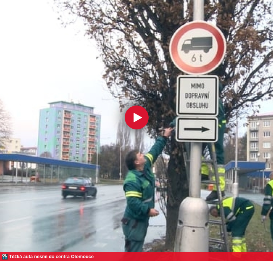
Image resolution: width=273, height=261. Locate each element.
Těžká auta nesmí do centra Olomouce (51, 256)
